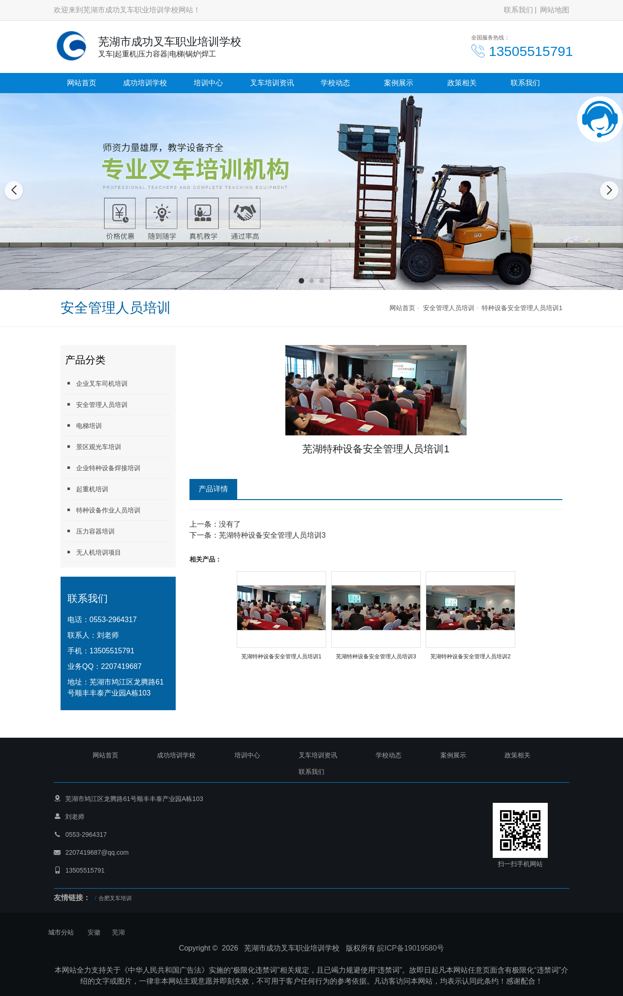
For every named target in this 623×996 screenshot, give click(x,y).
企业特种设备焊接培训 (102, 468)
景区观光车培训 (93, 447)
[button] (301, 281)
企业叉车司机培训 (96, 383)
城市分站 (61, 932)
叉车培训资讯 (272, 83)
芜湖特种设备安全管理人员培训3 (272, 535)
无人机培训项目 (93, 552)
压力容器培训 (90, 531)
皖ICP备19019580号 (410, 948)
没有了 (230, 524)
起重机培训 (86, 489)
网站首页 (81, 83)
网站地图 (554, 10)
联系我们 (518, 10)
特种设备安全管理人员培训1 (522, 308)
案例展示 (398, 83)
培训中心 (208, 83)
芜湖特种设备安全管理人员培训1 (281, 656)
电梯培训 (83, 425)
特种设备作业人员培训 (102, 510)
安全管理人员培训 (448, 308)
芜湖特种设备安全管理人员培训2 (470, 656)
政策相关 (462, 83)
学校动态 (335, 83)
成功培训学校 (145, 83)
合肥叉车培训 (115, 898)
